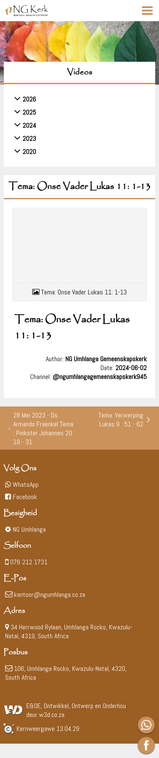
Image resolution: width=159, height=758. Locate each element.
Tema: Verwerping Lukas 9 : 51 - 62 (124, 419)
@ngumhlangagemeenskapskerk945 (100, 376)
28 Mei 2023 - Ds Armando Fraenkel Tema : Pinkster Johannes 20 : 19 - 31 (41, 428)
